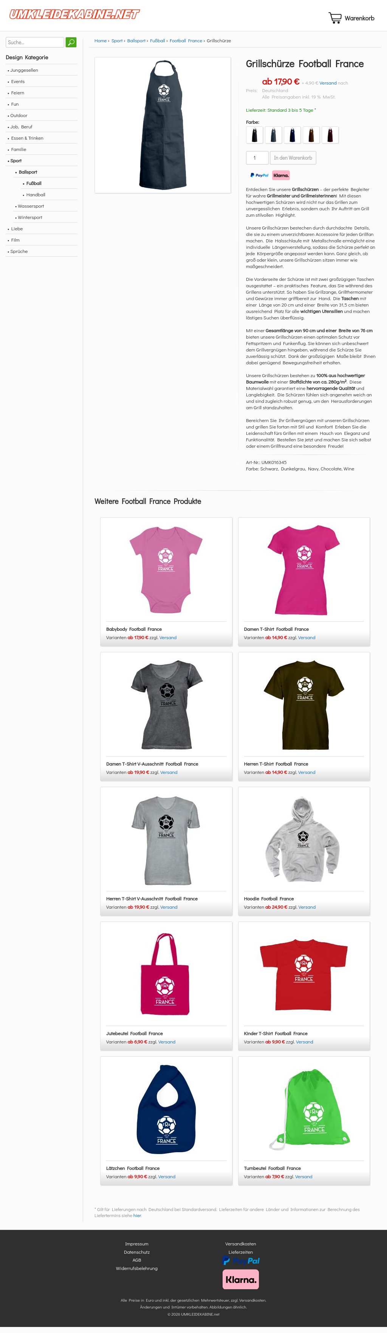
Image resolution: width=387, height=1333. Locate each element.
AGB (137, 1266)
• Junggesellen (23, 76)
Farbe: (252, 128)
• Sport (15, 166)
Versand (328, 89)
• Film (14, 246)
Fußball (157, 46)
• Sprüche (18, 257)
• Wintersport (28, 223)
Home (100, 46)
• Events (16, 87)
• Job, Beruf (20, 132)
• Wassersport (29, 212)
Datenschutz (137, 1257)
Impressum (137, 1250)
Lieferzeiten (241, 1257)
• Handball (34, 200)
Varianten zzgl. (132, 643)
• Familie (17, 155)
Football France (186, 46)
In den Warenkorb (293, 164)
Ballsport (136, 46)
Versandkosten (240, 1250)
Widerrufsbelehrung (137, 1274)
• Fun (13, 110)
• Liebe (15, 234)
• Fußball (32, 189)
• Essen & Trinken (25, 144)
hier (137, 1222)
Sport (117, 46)
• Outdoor (17, 121)
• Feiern (16, 99)
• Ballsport (26, 178)
